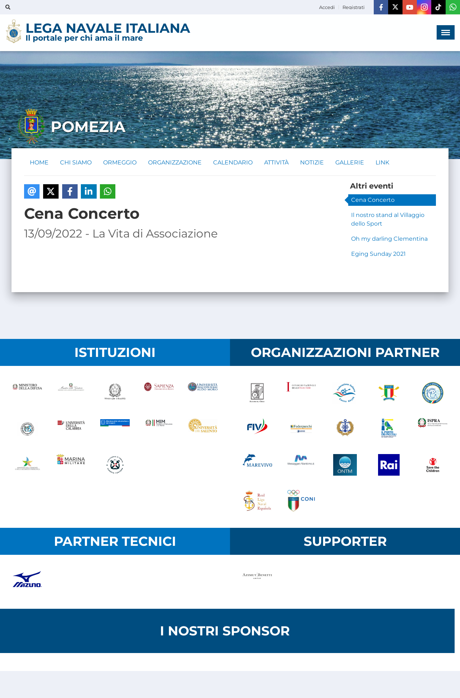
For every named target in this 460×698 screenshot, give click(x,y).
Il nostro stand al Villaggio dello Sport (387, 219)
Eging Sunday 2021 (378, 253)
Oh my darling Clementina (389, 238)
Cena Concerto (373, 199)
